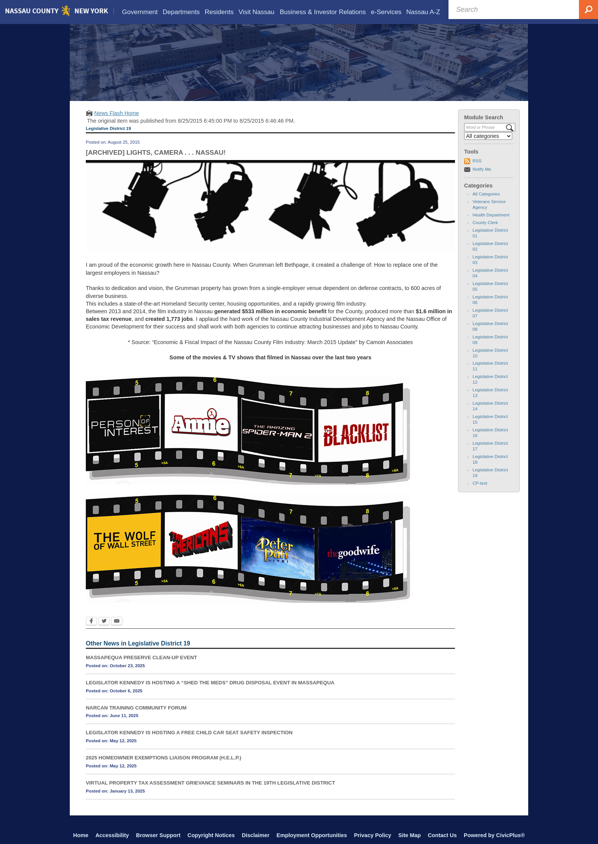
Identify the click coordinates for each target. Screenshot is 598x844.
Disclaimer (256, 835)
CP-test (480, 483)
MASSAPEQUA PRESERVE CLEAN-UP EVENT (141, 657)
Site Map (409, 835)
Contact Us (442, 835)
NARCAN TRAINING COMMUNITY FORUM (136, 708)
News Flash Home (116, 113)
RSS (477, 161)
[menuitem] (140, 12)
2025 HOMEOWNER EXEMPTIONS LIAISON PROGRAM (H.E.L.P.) (163, 758)
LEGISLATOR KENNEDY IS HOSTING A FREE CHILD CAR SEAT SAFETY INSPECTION (189, 732)
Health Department (491, 215)
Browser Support (158, 835)
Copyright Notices (211, 835)
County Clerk (485, 222)
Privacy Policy (372, 835)
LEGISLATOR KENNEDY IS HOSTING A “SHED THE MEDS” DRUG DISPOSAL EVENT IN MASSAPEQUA (210, 682)
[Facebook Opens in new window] (91, 622)
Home (80, 835)
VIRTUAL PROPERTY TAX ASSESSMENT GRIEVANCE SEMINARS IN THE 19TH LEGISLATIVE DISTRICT (210, 783)
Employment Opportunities (311, 835)
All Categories (486, 194)
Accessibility (112, 835)
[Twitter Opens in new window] (103, 622)
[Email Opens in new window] (116, 622)
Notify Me (482, 169)
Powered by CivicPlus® (494, 835)
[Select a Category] (488, 136)
